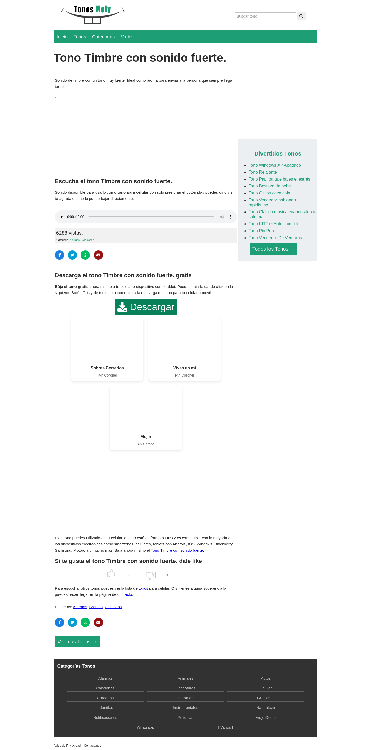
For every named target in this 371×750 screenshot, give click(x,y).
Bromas (96, 607)
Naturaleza (265, 707)
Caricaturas (186, 688)
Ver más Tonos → (77, 642)
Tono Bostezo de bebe (270, 186)
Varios (127, 36)
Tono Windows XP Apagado (275, 165)
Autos (266, 678)
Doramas (185, 698)
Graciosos (88, 239)
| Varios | (225, 727)
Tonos (80, 36)
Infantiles (105, 707)
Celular (266, 688)
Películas (185, 717)
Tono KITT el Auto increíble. (275, 223)
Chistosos (113, 607)
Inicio (62, 36)
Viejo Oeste (266, 717)
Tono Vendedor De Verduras (275, 237)
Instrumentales (185, 707)
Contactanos (92, 745)
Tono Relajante (263, 172)
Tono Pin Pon (261, 230)
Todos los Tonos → (273, 249)
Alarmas (75, 239)
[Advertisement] (146, 137)
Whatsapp (145, 727)
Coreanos (105, 698)
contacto (124, 594)
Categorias (103, 36)
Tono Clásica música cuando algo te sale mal (283, 214)
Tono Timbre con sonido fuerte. (177, 550)
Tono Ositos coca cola (269, 193)
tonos (143, 588)
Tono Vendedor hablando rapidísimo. (272, 202)
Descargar (145, 306)
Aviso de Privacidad (67, 745)
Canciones (105, 688)
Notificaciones (105, 717)
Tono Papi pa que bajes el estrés (279, 179)
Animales (185, 678)
